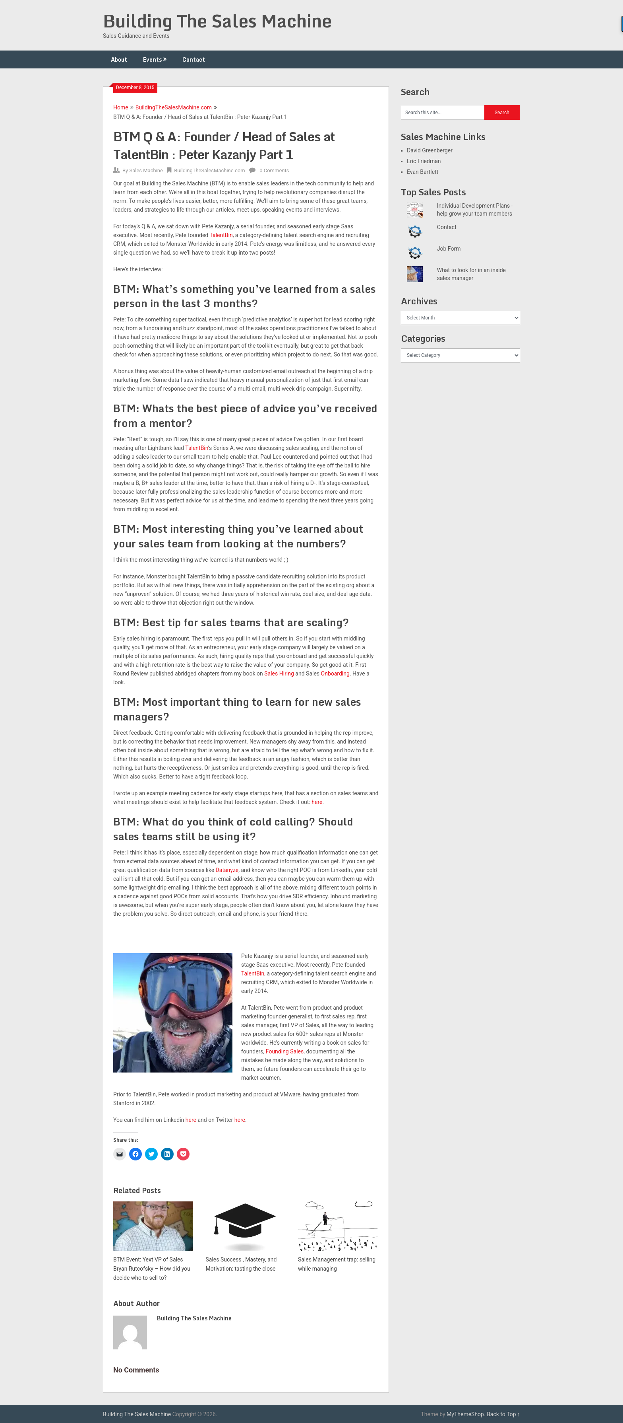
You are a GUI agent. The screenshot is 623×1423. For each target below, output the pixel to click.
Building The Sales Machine (217, 20)
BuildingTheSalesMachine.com (173, 107)
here (317, 802)
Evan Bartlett (422, 172)
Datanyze (227, 870)
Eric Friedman (424, 161)
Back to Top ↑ (503, 1414)
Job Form (449, 248)
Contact (193, 59)
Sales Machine (146, 170)
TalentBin (196, 448)
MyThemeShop (465, 1414)
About (119, 59)
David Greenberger (430, 150)
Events (152, 59)
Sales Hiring (279, 673)
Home (120, 107)
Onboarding (335, 673)
